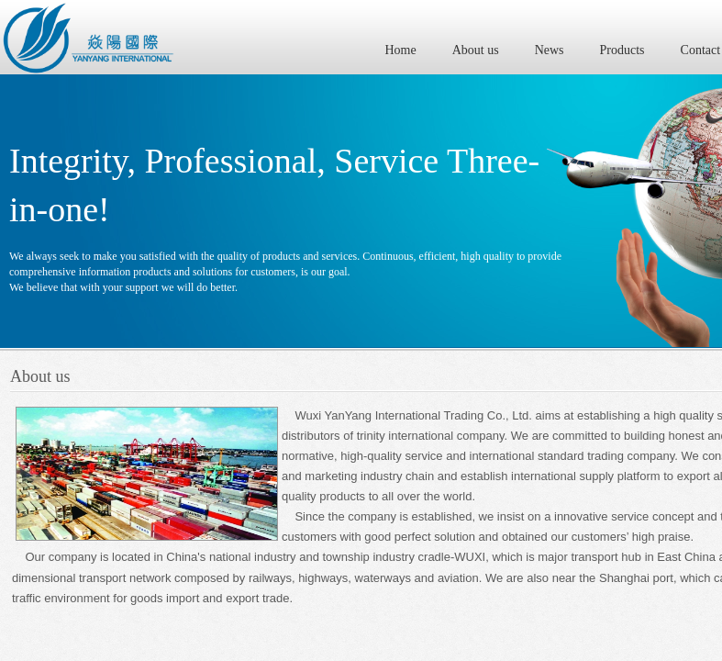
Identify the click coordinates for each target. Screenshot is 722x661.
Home (401, 50)
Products (622, 50)
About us (475, 50)
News (549, 50)
